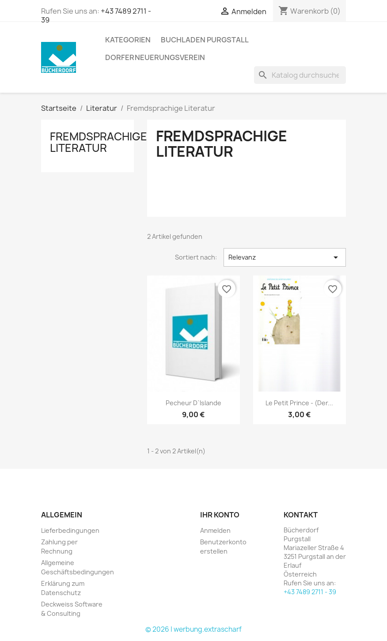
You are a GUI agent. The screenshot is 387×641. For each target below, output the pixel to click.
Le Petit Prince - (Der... (299, 403)
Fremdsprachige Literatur (98, 142)
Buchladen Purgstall (205, 40)
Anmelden (215, 530)
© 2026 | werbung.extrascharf (193, 629)
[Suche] (300, 75)
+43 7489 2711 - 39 (310, 592)
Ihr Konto (219, 515)
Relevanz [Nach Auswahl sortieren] (284, 257)
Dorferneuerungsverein (155, 57)
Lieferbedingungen (70, 530)
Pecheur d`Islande (193, 403)
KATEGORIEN (128, 40)
